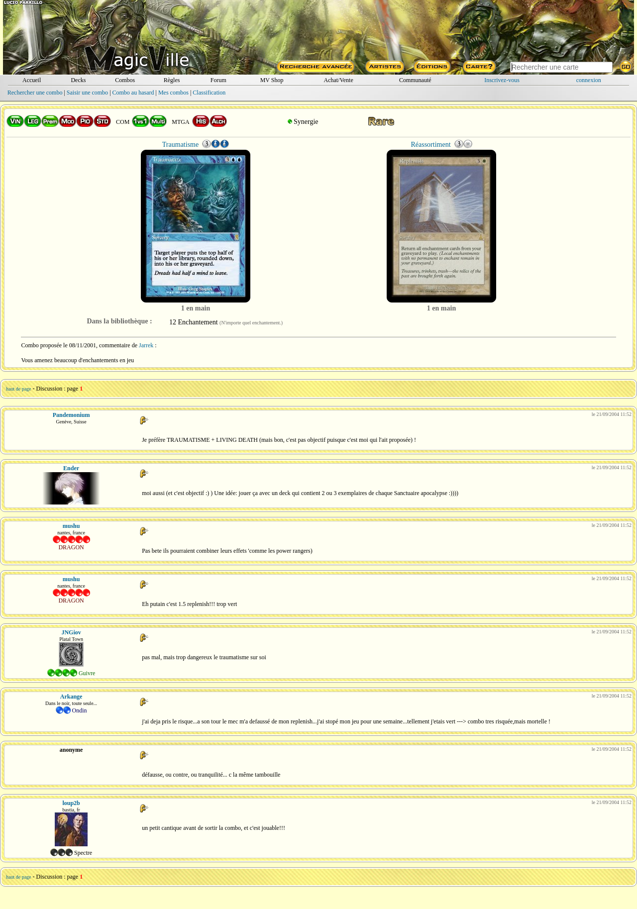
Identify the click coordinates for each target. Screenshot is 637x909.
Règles (172, 80)
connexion (588, 80)
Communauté (415, 80)
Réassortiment (430, 144)
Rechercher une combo (35, 92)
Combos (125, 80)
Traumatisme (180, 144)
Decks (78, 80)
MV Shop (272, 80)
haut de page (18, 389)
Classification (209, 92)
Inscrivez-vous (502, 80)
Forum (218, 80)
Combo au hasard (133, 92)
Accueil (31, 80)
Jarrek (146, 345)
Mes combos (173, 92)
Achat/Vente (338, 80)
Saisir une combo (87, 92)
